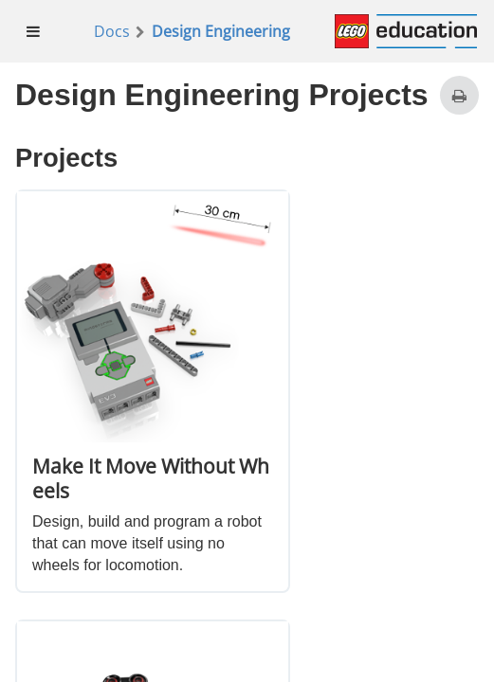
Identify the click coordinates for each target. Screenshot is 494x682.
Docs (112, 31)
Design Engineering (221, 31)
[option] (152, 391)
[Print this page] (459, 95)
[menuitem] (33, 31)
